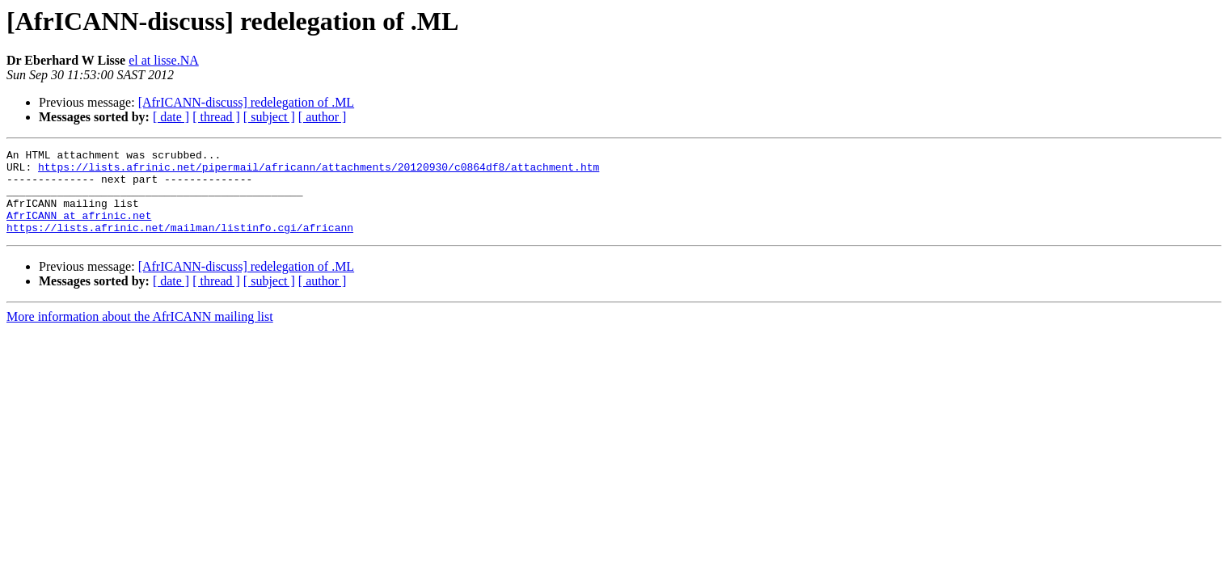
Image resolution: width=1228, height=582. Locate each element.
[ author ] (322, 117)
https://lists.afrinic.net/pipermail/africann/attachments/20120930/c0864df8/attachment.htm (318, 171)
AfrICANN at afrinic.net (78, 229)
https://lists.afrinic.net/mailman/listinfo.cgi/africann (179, 244)
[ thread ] (216, 117)
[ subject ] (269, 117)
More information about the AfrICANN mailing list (139, 333)
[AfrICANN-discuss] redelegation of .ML (246, 102)
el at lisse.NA (164, 60)
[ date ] (171, 117)
